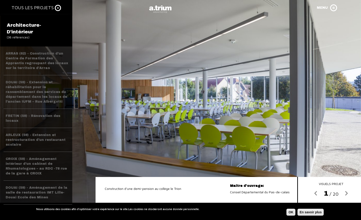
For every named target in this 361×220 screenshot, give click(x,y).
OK (290, 213)
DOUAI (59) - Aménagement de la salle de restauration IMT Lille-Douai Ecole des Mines (36, 192)
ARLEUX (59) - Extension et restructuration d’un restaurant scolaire (36, 139)
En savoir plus (311, 213)
